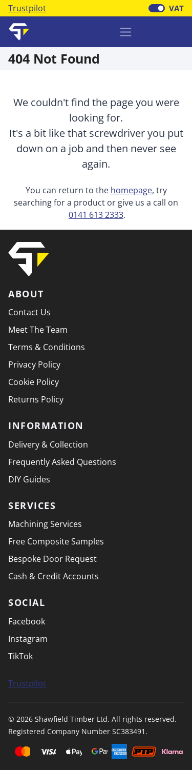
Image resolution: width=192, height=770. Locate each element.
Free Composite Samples (56, 541)
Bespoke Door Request (52, 558)
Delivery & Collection (48, 444)
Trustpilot (27, 8)
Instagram (28, 638)
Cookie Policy (33, 382)
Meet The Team (38, 329)
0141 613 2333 (96, 214)
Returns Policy (35, 399)
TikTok (20, 656)
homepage (131, 190)
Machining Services (45, 524)
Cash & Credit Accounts (53, 576)
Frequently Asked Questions (62, 462)
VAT (176, 8)
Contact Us (29, 312)
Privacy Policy (34, 364)
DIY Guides (29, 479)
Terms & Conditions (46, 347)
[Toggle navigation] (126, 32)
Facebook (26, 621)
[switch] (156, 8)
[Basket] (149, 32)
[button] (176, 30)
